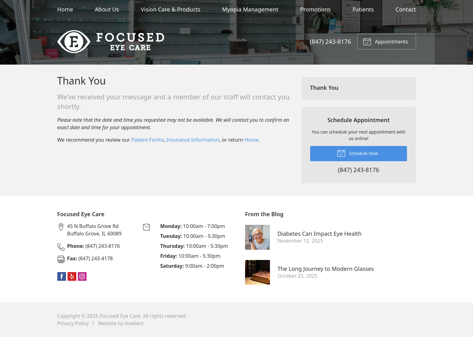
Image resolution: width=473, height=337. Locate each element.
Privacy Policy (73, 323)
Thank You (324, 87)
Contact (405, 9)
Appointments (385, 41)
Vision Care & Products (170, 9)
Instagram (82, 276)
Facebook (61, 276)
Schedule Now (357, 152)
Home (65, 9)
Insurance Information (193, 139)
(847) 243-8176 (330, 41)
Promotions (315, 9)
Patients (363, 9)
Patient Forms (147, 139)
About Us (107, 9)
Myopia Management (250, 9)
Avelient (134, 323)
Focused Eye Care (120, 315)
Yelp (72, 276)
